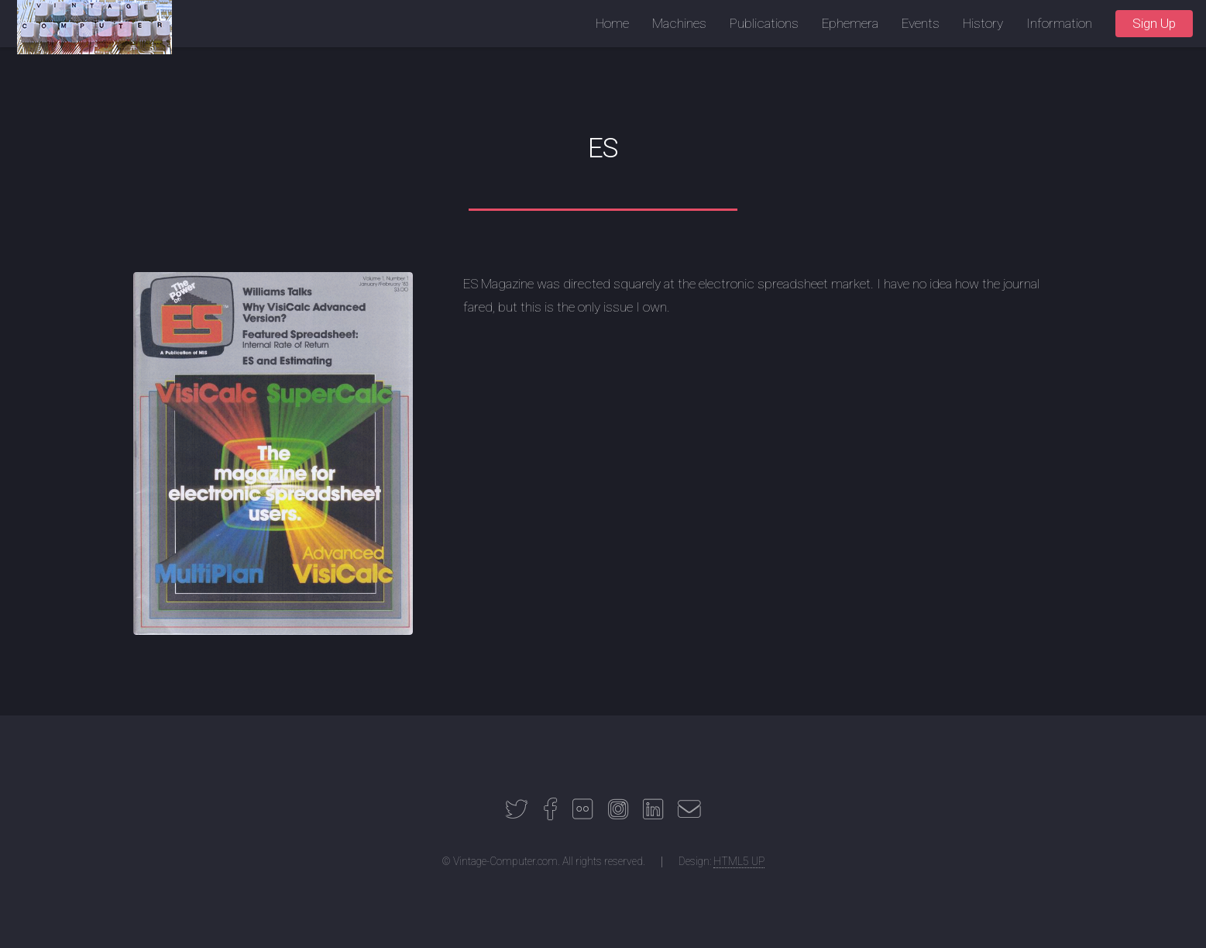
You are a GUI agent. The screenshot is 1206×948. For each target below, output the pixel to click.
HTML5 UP (738, 861)
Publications (764, 23)
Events (921, 23)
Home (612, 23)
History (983, 23)
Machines (679, 23)
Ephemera (850, 23)
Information (1059, 23)
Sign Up (1154, 23)
